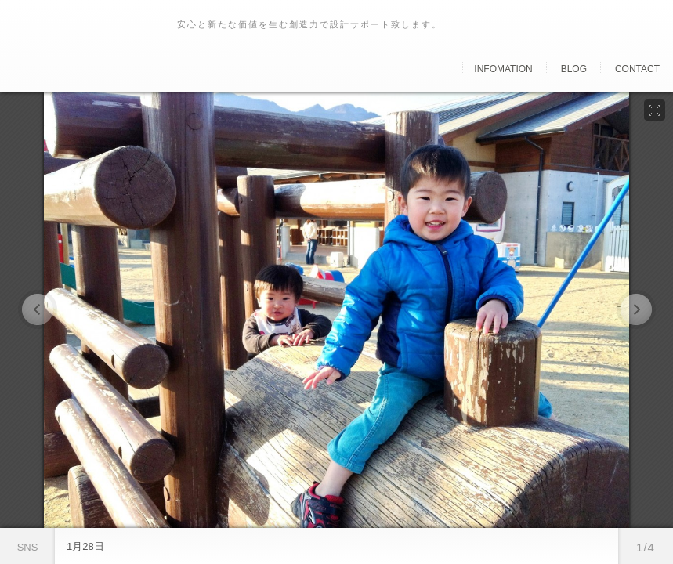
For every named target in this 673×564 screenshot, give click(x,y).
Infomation (503, 68)
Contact (637, 68)
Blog (574, 68)
